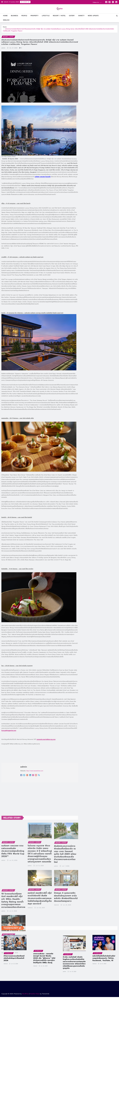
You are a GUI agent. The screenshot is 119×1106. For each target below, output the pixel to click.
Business (14, 16)
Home (5, 28)
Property (35, 16)
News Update (93, 16)
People (24, 16)
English (6, 20)
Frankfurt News (34, 994)
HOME (5, 16)
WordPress (25, 994)
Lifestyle (45, 16)
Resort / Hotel (59, 16)
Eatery (72, 16)
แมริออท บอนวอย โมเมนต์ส (43, 237)
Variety (81, 16)
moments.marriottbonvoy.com (46, 800)
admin (3, 108)
